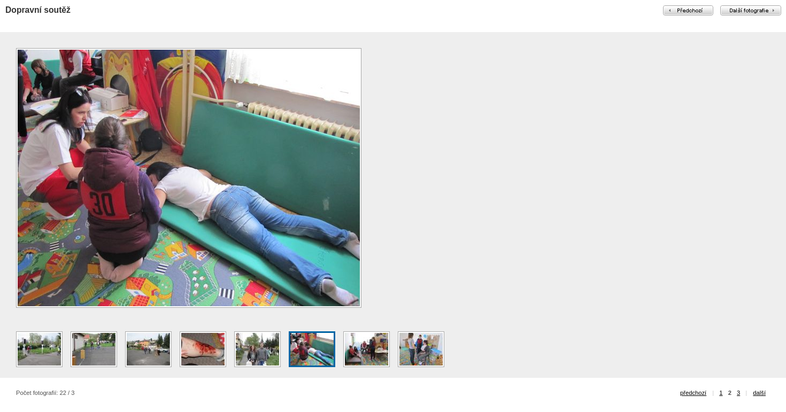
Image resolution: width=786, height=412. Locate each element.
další (759, 393)
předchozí (693, 393)
